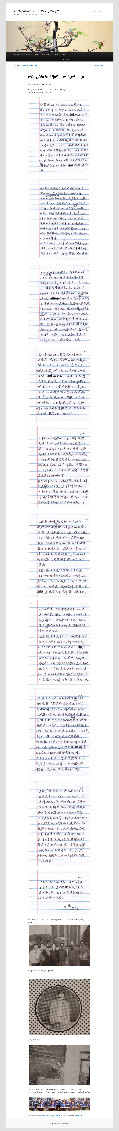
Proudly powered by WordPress (59, 1123)
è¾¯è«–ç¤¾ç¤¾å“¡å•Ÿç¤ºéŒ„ (50, 54)
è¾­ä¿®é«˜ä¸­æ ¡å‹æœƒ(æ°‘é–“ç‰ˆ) (26, 54)
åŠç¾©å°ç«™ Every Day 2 (36, 11)
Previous (95, 65)
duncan (36, 66)
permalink (79, 1115)
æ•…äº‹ (58, 1115)
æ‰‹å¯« (52, 1115)
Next (103, 65)
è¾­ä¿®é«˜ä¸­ (66, 57)
